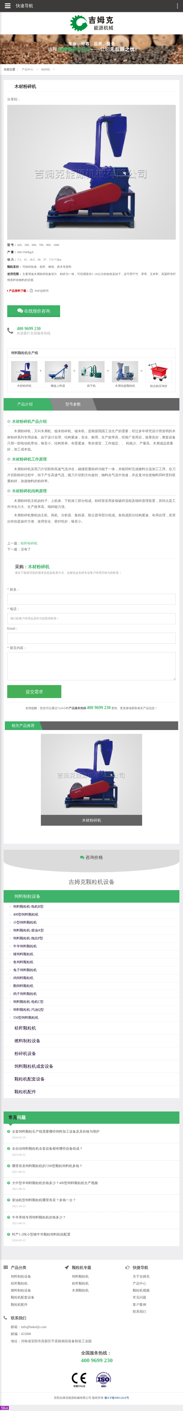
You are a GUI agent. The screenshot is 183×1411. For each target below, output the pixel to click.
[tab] (91, 896)
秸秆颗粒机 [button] (25, 1028)
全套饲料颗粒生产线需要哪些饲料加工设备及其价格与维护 (56, 1131)
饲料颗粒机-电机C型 (28, 1002)
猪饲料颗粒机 (23, 954)
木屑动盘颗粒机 (125, 374)
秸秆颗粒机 (19, 1283)
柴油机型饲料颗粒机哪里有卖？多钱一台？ (44, 1200)
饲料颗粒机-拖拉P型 (28, 938)
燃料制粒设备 (21, 1290)
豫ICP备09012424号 (116, 1397)
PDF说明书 (39, 291)
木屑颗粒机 (80, 1290)
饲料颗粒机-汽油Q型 (28, 1009)
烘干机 (91, 374)
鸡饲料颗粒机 (23, 978)
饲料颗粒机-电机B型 (28, 906)
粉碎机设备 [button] (25, 1053)
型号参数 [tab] (73, 404)
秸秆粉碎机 (29, 543)
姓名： (13, 589)
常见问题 (139, 1297)
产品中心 (27, 69)
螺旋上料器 (58, 374)
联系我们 (139, 1311)
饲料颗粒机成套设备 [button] (33, 1066)
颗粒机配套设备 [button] (29, 1079)
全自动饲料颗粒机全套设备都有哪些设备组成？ (47, 1148)
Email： (13, 628)
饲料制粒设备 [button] (27, 896)
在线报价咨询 (33, 310)
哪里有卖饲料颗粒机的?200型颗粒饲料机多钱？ (47, 1166)
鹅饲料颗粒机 (23, 986)
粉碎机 (45, 69)
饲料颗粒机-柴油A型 (28, 930)
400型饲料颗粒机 (25, 914)
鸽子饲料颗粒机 (25, 994)
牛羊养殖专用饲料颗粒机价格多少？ (39, 1217)
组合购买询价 (158, 374)
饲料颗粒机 (80, 1276)
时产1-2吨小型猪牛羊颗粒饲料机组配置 (41, 1234)
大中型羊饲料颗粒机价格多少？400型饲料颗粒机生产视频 (55, 1183)
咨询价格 (91, 857)
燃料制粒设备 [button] (27, 1040)
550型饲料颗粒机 (25, 1017)
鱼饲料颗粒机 (23, 962)
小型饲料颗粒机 (25, 922)
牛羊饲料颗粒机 (25, 946)
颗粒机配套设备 (22, 1297)
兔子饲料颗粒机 (25, 970)
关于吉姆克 (141, 1276)
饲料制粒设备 (21, 1276)
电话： (13, 609)
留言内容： (17, 648)
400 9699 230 (29, 328)
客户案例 (139, 1304)
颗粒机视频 (141, 1290)
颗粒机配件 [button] (25, 1091)
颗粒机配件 (19, 1304)
